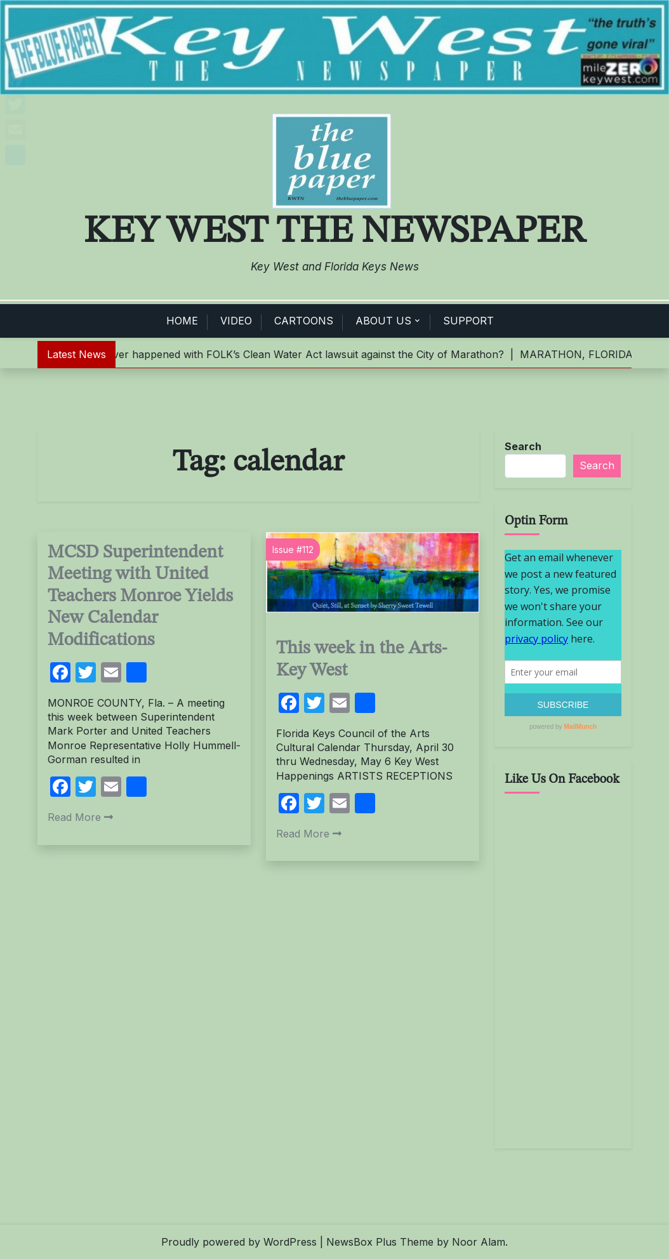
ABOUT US (383, 320)
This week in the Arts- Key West (361, 659)
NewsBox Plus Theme (380, 1242)
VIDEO (236, 320)
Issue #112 (293, 549)
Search (523, 446)
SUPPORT (468, 320)
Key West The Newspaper (334, 232)
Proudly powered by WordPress (239, 1242)
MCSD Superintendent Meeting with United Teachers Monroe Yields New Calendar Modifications (140, 596)
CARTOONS (303, 320)
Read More (80, 817)
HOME (182, 320)
